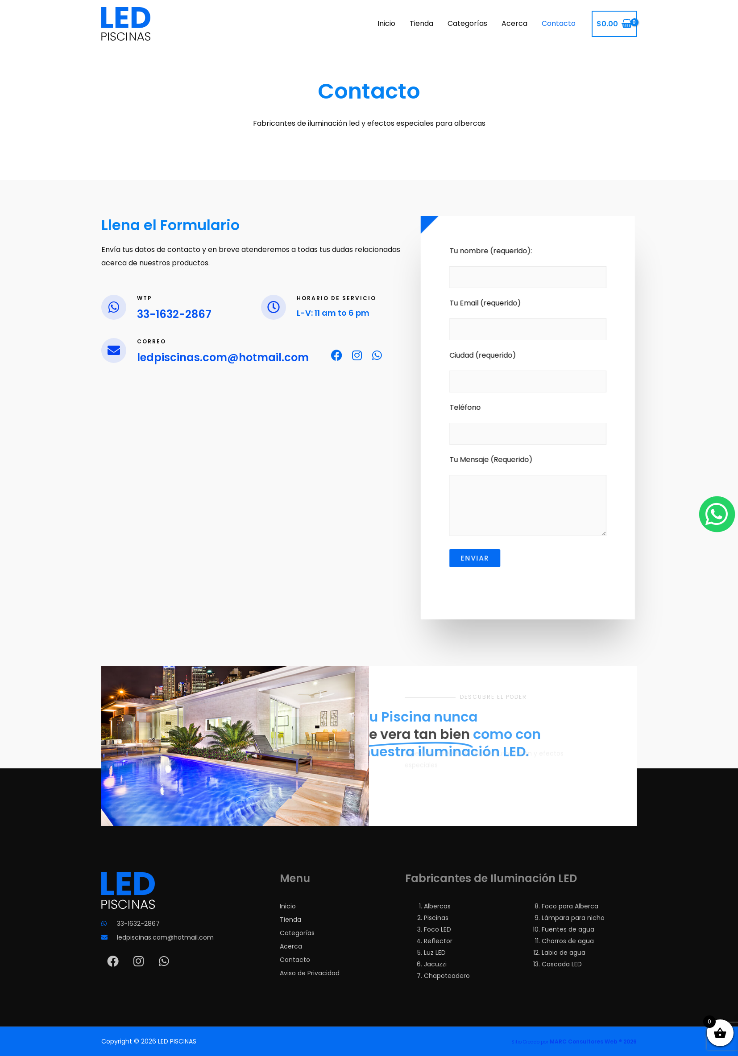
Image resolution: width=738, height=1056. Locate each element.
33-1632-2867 (174, 314)
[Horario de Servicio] (273, 307)
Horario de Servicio (336, 298)
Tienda (421, 23)
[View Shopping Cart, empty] (614, 24)
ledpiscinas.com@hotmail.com (223, 357)
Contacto (559, 23)
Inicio (386, 23)
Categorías (467, 23)
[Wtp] (113, 307)
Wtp (144, 298)
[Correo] (113, 350)
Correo (151, 341)
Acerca (514, 23)
